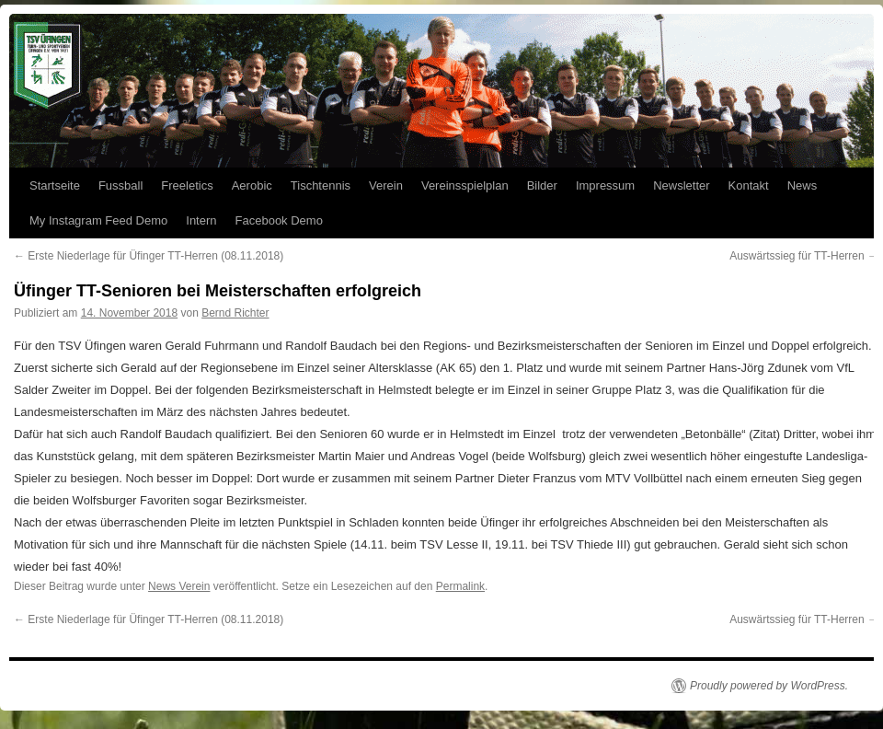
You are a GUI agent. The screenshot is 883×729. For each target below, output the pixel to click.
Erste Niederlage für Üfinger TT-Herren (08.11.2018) (148, 255)
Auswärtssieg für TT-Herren (803, 255)
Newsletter (681, 185)
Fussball (120, 185)
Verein (386, 185)
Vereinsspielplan (465, 185)
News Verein (179, 586)
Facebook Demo (279, 220)
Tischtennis (320, 185)
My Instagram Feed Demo (98, 220)
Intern (201, 220)
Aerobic (252, 185)
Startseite (54, 185)
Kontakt (748, 185)
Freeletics (186, 185)
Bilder (542, 185)
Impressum (605, 185)
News (802, 185)
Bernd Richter (235, 313)
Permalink (460, 586)
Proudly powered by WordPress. (769, 685)
